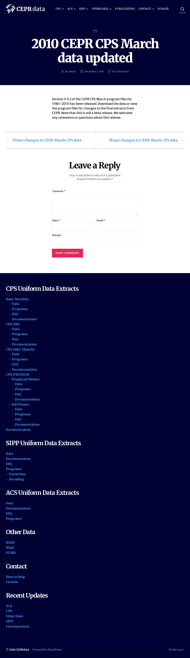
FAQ (9, 464)
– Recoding (15, 479)
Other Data (100, 8)
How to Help (15, 577)
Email (100, 220)
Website (56, 235)
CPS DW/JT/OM (18, 375)
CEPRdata (22, 649)
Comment (58, 191)
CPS (58, 8)
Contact (144, 8)
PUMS (11, 553)
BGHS (10, 543)
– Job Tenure (19, 404)
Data (9, 454)
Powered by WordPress (47, 649)
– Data (14, 304)
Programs (14, 469)
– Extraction (16, 474)
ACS (70, 8)
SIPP (82, 8)
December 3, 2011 (94, 71)
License (12, 582)
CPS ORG (13, 324)
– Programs (18, 309)
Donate (163, 8)
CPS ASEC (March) (20, 349)
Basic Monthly (17, 299)
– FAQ (13, 314)
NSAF (10, 548)
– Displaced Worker (24, 379)
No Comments (120, 71)
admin (72, 71)
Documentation (18, 430)
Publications (125, 8)
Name (56, 220)
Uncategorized (17, 626)
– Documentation (23, 319)
